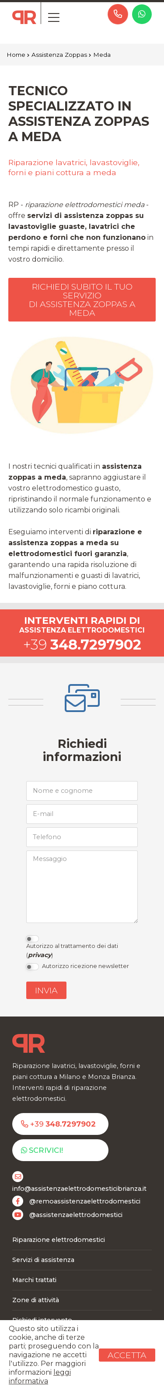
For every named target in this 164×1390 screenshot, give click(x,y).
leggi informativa (40, 1376)
